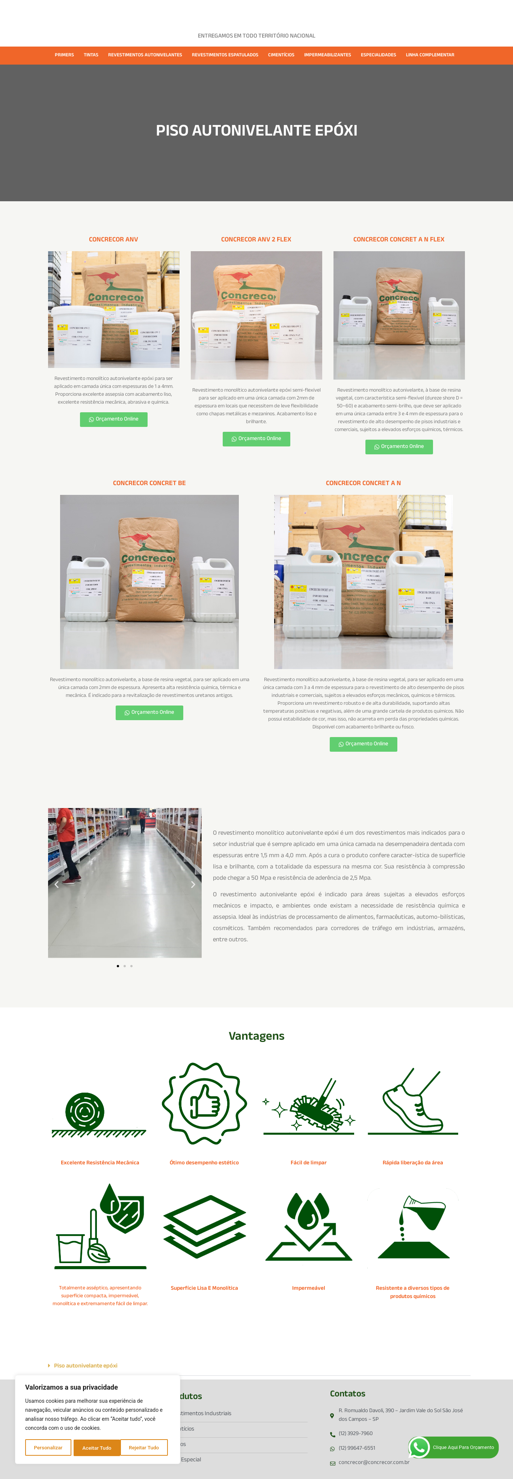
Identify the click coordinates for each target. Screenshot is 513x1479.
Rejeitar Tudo (97, 1448)
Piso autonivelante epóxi (86, 1366)
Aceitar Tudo (147, 1448)
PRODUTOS (204, 12)
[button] (56, 884)
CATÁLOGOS (329, 12)
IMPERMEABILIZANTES (327, 55)
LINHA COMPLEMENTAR (430, 55)
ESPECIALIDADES (378, 55)
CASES (238, 12)
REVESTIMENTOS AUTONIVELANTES (145, 55)
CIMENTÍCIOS (281, 55)
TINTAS (91, 55)
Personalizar (48, 1448)
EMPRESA (165, 12)
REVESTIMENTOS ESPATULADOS (225, 55)
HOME (134, 12)
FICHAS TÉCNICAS (280, 12)
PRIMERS (64, 55)
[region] (97, 1420)
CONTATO (368, 12)
